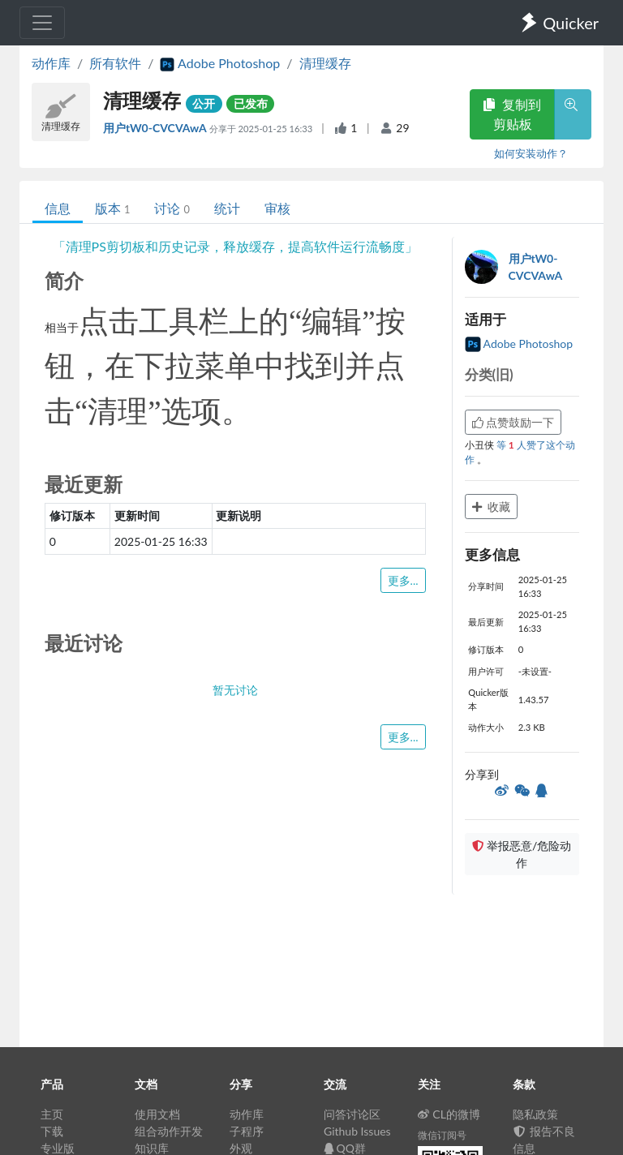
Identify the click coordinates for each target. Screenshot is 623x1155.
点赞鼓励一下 (513, 422)
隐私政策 (535, 1114)
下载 (52, 1131)
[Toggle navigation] (42, 22)
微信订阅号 (442, 1135)
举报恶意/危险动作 (521, 854)
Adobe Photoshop (519, 343)
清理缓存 (325, 63)
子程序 (247, 1131)
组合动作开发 (169, 1131)
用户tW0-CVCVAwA (156, 128)
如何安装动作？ (531, 153)
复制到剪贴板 (511, 114)
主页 (52, 1114)
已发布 (251, 103)
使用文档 (157, 1114)
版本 (112, 208)
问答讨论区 (352, 1114)
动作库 (51, 63)
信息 (58, 208)
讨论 (171, 208)
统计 (227, 208)
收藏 (491, 506)
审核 (277, 208)
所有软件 (115, 63)
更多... (403, 580)
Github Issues (357, 1131)
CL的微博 (449, 1114)
